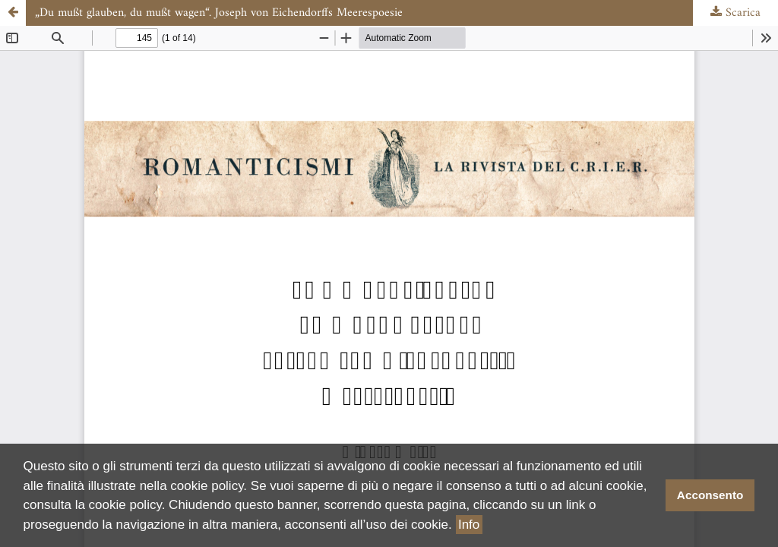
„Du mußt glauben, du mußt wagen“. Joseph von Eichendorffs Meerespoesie (219, 13)
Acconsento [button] (710, 495)
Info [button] (468, 524)
